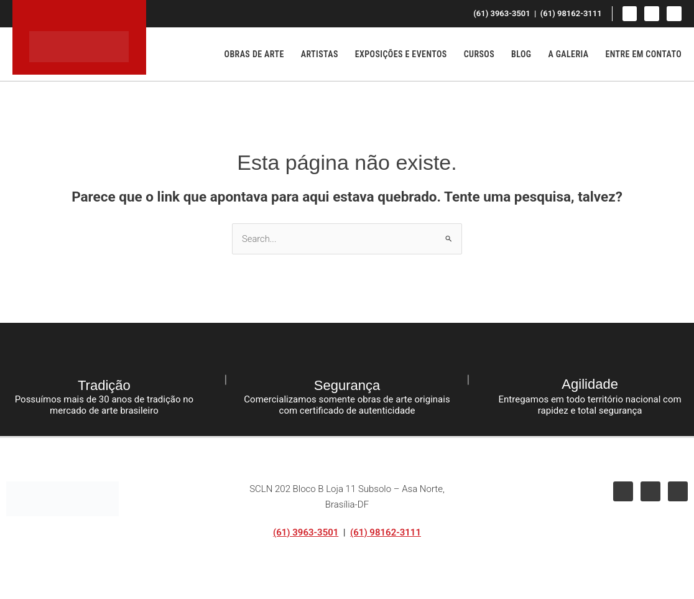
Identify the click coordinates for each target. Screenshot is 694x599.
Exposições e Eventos (401, 54)
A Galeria (568, 54)
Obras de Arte (254, 54)
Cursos (479, 54)
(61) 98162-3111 (385, 532)
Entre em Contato (643, 54)
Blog (521, 54)
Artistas (319, 54)
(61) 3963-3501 (305, 532)
